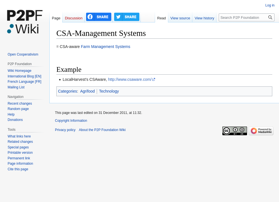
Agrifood (87, 91)
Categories (67, 91)
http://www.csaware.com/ (130, 79)
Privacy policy (65, 130)
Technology (109, 91)
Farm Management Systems (105, 46)
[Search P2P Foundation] (247, 17)
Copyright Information (71, 121)
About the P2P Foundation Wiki (102, 130)
